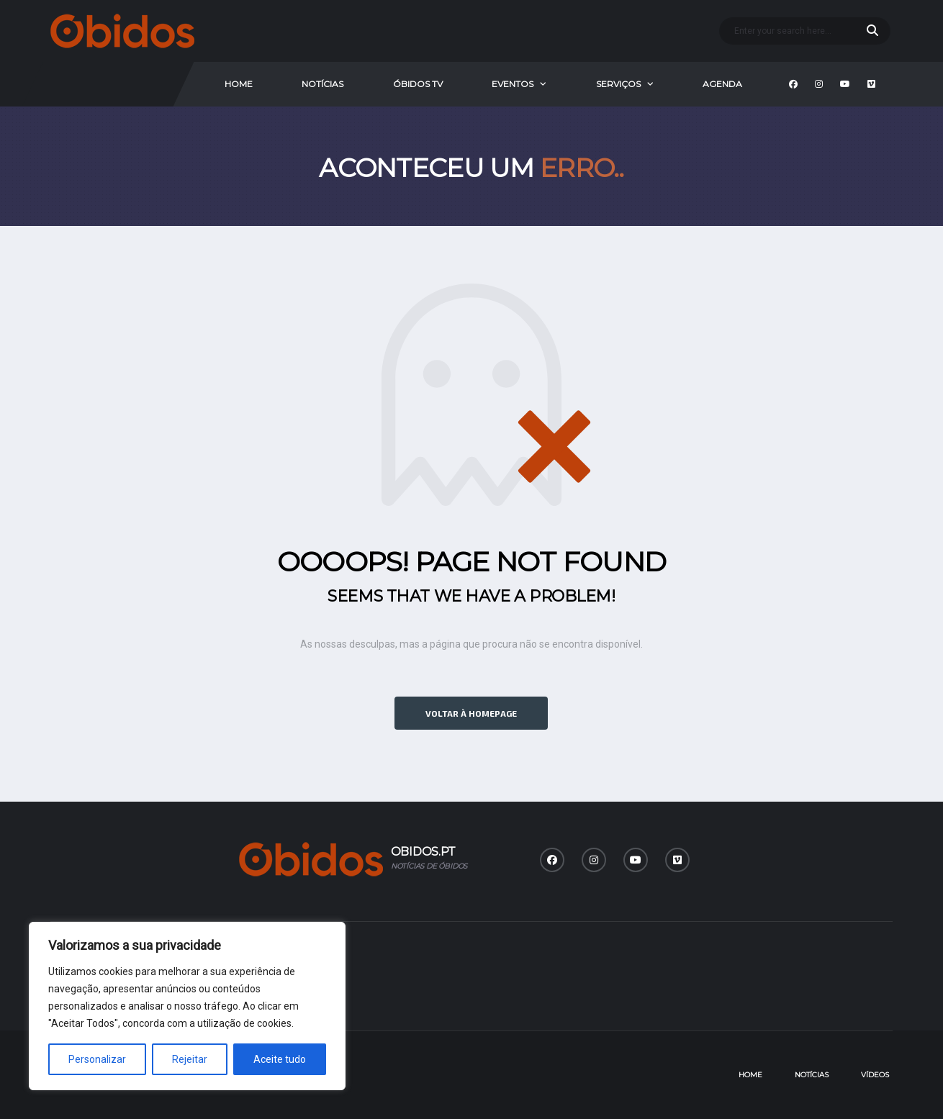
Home (239, 83)
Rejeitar (189, 1059)
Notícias (322, 83)
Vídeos (875, 1074)
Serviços (618, 83)
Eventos (512, 83)
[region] (187, 1006)
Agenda (722, 83)
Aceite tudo (279, 1059)
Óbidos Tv (418, 83)
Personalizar (97, 1059)
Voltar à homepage (471, 713)
